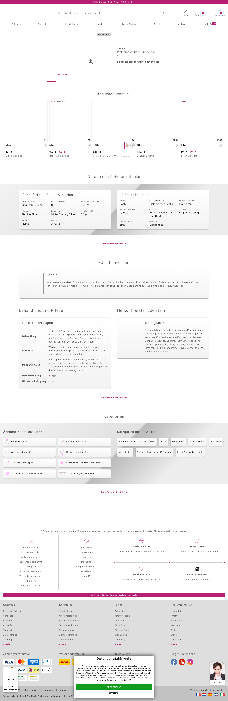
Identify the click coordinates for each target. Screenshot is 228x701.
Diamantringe (10, 635)
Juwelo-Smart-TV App (31, 571)
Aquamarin (176, 620)
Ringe (163, 457)
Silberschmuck (197, 457)
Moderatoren (86, 552)
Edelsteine (43, 24)
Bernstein (175, 625)
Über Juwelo (86, 547)
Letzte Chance (129, 24)
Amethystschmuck (68, 615)
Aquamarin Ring (123, 620)
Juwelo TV (209, 24)
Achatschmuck (66, 611)
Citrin (173, 630)
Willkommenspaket (31, 557)
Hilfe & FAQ (31, 580)
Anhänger (8, 615)
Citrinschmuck (66, 630)
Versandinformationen (30, 576)
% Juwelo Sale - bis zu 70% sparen (154, 468)
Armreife (7, 625)
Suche (165, 13)
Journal (85, 576)
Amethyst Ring (122, 615)
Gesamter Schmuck (13, 611)
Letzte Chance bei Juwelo (190, 468)
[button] (185, 13)
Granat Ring (121, 635)
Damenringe (178, 457)
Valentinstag (125, 468)
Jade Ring (120, 639)
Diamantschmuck (68, 635)
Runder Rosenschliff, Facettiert (161, 230)
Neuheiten (100, 24)
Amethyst (175, 615)
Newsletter (86, 571)
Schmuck (16, 24)
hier (83, 675)
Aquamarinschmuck (69, 620)
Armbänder (9, 620)
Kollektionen (71, 24)
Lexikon (181, 24)
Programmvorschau (86, 566)
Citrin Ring (120, 625)
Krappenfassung (189, 228)
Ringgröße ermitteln (31, 585)
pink (122, 241)
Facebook (174, 662)
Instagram (190, 662)
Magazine (86, 561)
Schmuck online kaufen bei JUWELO (137, 457)
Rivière (26, 240)
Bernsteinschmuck (68, 625)
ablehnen (142, 673)
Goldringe (8, 639)
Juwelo (55, 240)
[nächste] (226, 143)
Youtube (182, 662)
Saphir (123, 220)
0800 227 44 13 (152, 579)
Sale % (157, 24)
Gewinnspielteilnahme (30, 561)
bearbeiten (114, 693)
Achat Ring (120, 611)
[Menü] (16, 670)
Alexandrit (176, 611)
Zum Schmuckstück (112, 259)
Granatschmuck (67, 639)
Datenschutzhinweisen (117, 680)
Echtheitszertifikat (30, 552)
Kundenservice (30, 547)
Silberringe (216, 457)
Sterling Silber (30, 230)
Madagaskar (156, 241)
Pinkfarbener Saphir (161, 220)
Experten (86, 557)
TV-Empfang (31, 566)
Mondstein (176, 639)
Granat (174, 635)
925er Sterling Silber (63, 230)
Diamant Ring (122, 630)
